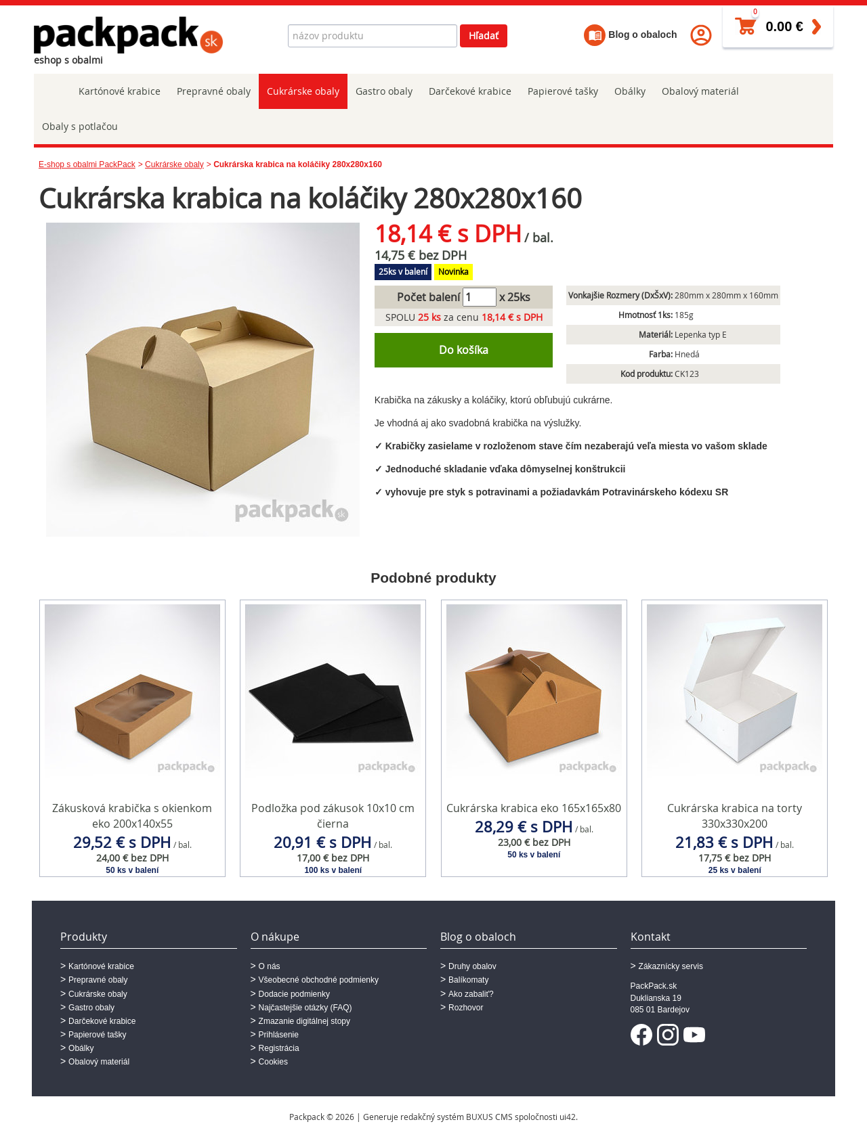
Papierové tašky (563, 91)
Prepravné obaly (214, 91)
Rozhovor (465, 1007)
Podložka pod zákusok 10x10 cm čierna (333, 816)
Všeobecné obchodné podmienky (319, 980)
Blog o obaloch (630, 34)
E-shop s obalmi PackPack (87, 164)
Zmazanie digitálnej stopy (304, 1021)
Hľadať (484, 35)
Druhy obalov (472, 966)
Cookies (273, 1062)
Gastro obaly (384, 91)
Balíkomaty (468, 980)
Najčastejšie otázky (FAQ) (305, 1007)
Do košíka (463, 349)
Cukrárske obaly (303, 91)
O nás (269, 966)
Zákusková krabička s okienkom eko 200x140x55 (132, 816)
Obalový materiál (700, 91)
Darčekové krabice (470, 91)
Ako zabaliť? (471, 994)
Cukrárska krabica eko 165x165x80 (533, 808)
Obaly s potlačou (80, 126)
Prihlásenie (279, 1034)
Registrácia (279, 1048)
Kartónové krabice (120, 91)
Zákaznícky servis (671, 966)
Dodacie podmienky (294, 994)
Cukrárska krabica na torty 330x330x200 (734, 816)
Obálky (630, 91)
